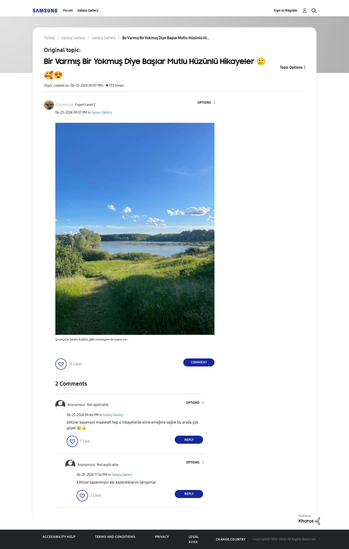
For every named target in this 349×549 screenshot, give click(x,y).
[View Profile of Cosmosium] (64, 105)
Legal (194, 537)
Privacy (162, 537)
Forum (68, 11)
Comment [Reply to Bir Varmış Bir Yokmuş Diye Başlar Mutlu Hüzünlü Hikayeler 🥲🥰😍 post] (199, 362)
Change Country (231, 539)
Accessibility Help (59, 537)
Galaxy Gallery (88, 11)
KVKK (193, 542)
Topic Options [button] (291, 67)
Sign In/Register (286, 11)
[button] (206, 103)
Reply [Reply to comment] (189, 440)
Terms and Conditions (115, 537)
